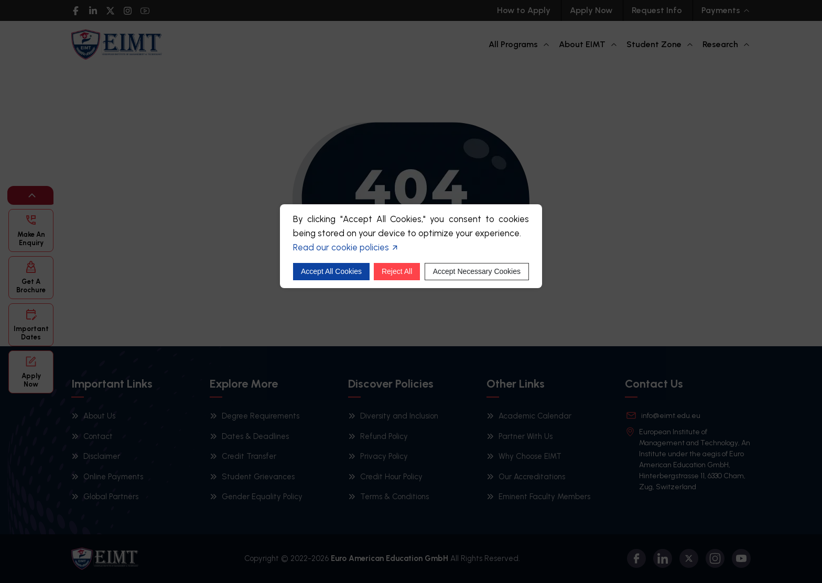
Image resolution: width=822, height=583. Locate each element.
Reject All (397, 271)
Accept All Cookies (331, 271)
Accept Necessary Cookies (477, 271)
